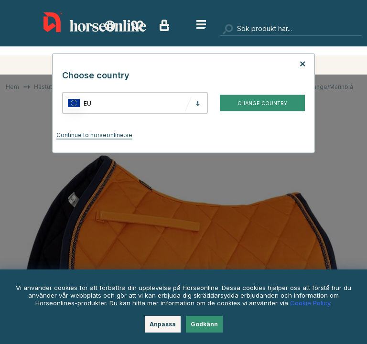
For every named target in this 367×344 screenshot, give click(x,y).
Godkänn (204, 324)
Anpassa (163, 324)
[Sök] (291, 29)
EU (87, 103)
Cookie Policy (310, 303)
